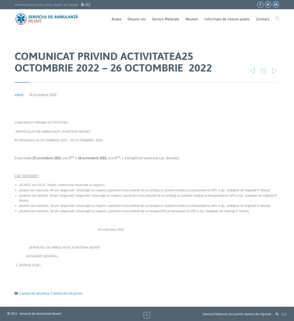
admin (19, 95)
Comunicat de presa (34, 293)
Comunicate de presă (66, 293)
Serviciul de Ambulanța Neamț (40, 313)
